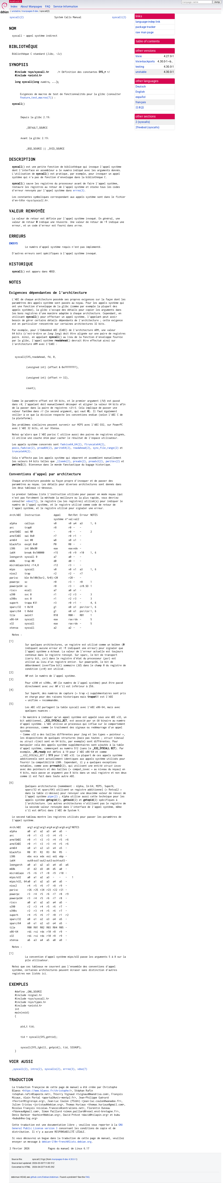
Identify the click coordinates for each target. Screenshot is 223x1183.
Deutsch (141, 86)
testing (140, 66)
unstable (16, 11)
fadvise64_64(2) (71, 444)
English (140, 91)
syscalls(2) (52, 1068)
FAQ (47, 6)
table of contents (148, 41)
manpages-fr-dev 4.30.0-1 (64, 1159)
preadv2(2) (96, 461)
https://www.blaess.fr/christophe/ (46, 1090)
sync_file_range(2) (105, 447)
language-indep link (148, 21)
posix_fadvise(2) (23, 447)
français (141, 102)
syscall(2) (17, 17)
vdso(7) (31, 501)
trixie (139, 56)
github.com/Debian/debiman (44, 1177)
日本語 (140, 107)
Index (14, 6)
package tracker (145, 27)
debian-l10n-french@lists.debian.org (66, 1141)
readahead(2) (81, 447)
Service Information (65, 6)
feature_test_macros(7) (35, 97)
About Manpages (31, 6)
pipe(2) (53, 796)
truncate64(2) (21, 451)
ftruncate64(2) (94, 444)
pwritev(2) (113, 461)
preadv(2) (79, 461)
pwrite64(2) (62, 447)
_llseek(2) (63, 461)
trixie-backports (145, 61)
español (140, 97)
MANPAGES (15, 1)
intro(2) (36, 1068)
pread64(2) (44, 447)
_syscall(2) (20, 1068)
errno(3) (78, 190)
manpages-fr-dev (30, 11)
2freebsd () (147, 127)
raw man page (144, 32)
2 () (143, 122)
